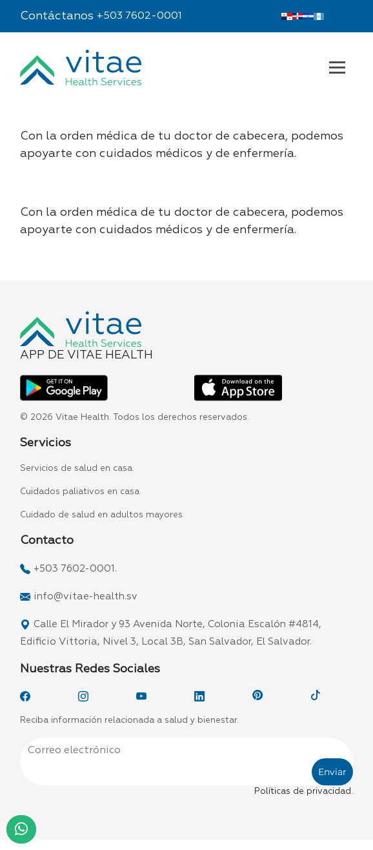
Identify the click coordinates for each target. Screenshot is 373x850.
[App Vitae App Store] (238, 387)
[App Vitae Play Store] (64, 387)
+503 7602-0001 (139, 16)
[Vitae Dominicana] (297, 16)
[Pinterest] (257, 696)
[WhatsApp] (21, 829)
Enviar (332, 772)
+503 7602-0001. (75, 569)
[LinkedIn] (199, 696)
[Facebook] (25, 696)
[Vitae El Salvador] (308, 16)
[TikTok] (315, 696)
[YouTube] (141, 696)
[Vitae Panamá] (286, 16)
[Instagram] (83, 696)
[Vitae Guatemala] (319, 16)
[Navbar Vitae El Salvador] (337, 67)
